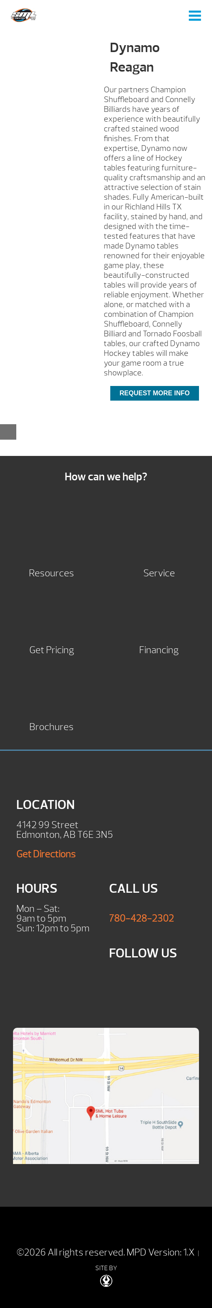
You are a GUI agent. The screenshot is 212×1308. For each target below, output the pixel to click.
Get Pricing (51, 649)
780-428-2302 (141, 918)
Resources (51, 572)
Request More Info (155, 393)
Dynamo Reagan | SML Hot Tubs (24, 15)
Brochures (51, 726)
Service (159, 572)
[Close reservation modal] (8, 432)
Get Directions (46, 854)
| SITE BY (147, 1268)
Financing (159, 649)
